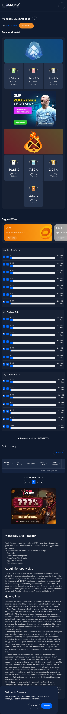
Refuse (34, 706)
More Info (11, 238)
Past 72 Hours (11, 26)
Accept (47, 706)
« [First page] (26, 482)
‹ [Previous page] (29, 482)
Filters (59, 453)
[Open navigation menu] (61, 5)
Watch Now (26, 26)
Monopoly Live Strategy (14, 685)
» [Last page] (41, 482)
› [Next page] (37, 482)
